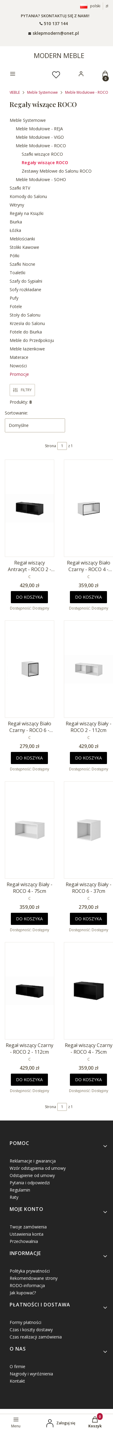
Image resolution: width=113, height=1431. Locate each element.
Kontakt (17, 1381)
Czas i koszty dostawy (31, 1329)
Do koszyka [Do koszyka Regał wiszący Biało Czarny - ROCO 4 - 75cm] (88, 597)
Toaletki (17, 272)
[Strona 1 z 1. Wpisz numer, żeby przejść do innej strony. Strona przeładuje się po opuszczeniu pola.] (62, 446)
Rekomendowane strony (34, 1278)
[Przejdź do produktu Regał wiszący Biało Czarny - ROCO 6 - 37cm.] (29, 669)
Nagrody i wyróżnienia (31, 1374)
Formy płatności (25, 1322)
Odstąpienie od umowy (32, 1175)
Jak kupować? (23, 1293)
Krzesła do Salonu (27, 323)
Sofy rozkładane (25, 289)
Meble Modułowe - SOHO (41, 179)
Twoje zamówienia (28, 1227)
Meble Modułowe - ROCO (86, 92)
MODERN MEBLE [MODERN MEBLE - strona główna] (59, 55)
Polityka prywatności (30, 1271)
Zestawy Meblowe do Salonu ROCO (57, 171)
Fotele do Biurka (26, 332)
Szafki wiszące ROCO (42, 154)
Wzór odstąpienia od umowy (38, 1168)
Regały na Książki (26, 213)
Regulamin (20, 1190)
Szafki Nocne (22, 264)
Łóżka (15, 230)
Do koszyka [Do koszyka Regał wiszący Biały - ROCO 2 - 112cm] (88, 758)
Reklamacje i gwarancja (33, 1161)
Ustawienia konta (26, 1234)
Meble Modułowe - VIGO (40, 137)
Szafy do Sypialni (26, 281)
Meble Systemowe (42, 92)
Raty (14, 1197)
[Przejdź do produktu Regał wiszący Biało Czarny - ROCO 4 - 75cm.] (88, 508)
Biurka (16, 222)
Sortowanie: (16, 413)
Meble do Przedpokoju (32, 340)
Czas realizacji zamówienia (36, 1337)
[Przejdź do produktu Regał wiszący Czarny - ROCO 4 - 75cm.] (88, 990)
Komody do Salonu (28, 196)
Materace (19, 357)
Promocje (19, 374)
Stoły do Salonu (25, 315)
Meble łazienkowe (27, 349)
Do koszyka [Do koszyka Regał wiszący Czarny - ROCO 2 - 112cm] (29, 1079)
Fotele (16, 306)
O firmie (17, 1366)
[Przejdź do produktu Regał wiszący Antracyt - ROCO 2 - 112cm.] (29, 508)
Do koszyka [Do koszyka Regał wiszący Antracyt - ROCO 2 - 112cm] (29, 597)
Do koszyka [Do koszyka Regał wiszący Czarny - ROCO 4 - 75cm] (88, 1079)
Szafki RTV (20, 188)
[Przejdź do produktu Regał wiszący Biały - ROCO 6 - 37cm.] (88, 830)
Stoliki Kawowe (24, 247)
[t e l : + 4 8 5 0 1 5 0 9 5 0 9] (53, 23)
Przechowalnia (24, 1241)
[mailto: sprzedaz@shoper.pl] (53, 33)
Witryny (17, 205)
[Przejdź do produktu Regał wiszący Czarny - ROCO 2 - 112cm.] (29, 990)
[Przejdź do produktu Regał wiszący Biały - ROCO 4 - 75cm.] (29, 830)
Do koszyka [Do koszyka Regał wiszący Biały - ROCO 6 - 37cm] (88, 919)
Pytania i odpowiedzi (30, 1182)
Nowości (18, 366)
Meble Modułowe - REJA (39, 129)
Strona (50, 445)
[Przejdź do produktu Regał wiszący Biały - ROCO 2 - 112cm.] (88, 669)
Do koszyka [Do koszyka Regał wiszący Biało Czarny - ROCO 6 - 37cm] (29, 758)
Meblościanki (22, 239)
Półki (14, 256)
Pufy (14, 298)
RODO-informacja (27, 1285)
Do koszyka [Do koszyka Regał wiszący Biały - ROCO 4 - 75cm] (29, 919)
